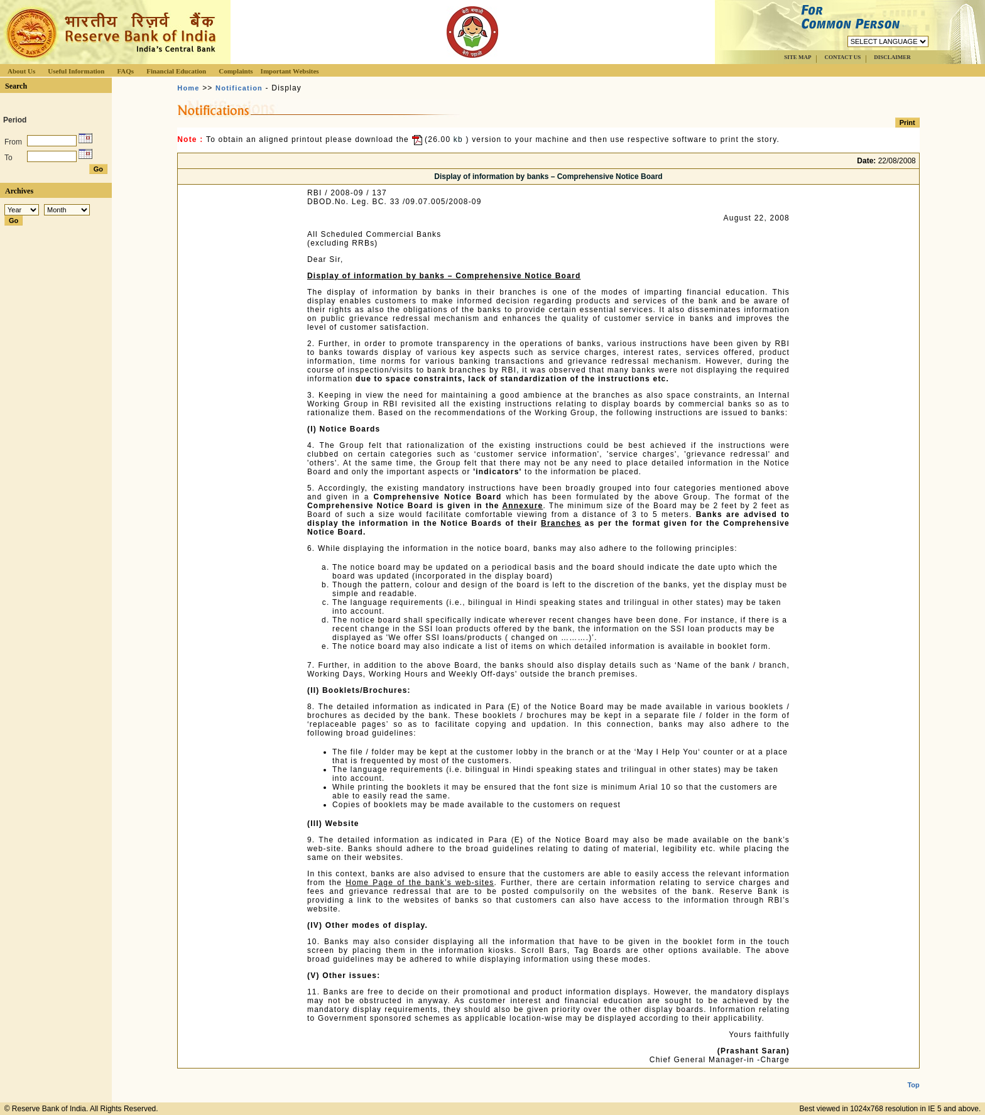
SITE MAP (797, 57)
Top (913, 1075)
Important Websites (290, 71)
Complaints (236, 71)
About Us (21, 71)
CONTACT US (842, 57)
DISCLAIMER (892, 57)
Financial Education (176, 71)
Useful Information (76, 71)
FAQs (125, 71)
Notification (239, 88)
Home (188, 88)
